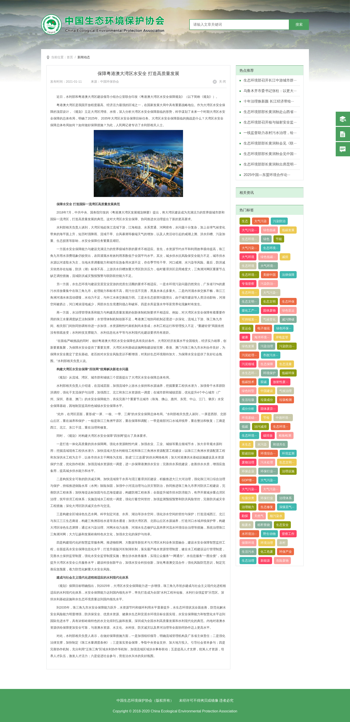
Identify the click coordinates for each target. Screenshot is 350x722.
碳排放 (268, 435)
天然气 (259, 516)
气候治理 (285, 391)
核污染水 (276, 516)
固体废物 (269, 310)
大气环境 (248, 257)
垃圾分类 (248, 498)
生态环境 (248, 266)
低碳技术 (248, 382)
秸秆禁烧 (263, 525)
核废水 (246, 525)
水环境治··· (249, 534)
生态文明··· (249, 301)
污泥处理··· (249, 355)
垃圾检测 (285, 400)
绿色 (266, 239)
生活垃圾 (248, 400)
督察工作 (288, 534)
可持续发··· (249, 319)
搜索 (299, 24)
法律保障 (288, 274)
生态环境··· (249, 239)
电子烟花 (263, 328)
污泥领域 (248, 364)
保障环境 (248, 542)
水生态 (246, 444)
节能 (279, 239)
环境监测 (288, 453)
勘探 (245, 516)
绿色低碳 (269, 230)
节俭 (266, 417)
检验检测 (285, 435)
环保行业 (266, 498)
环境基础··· (249, 417)
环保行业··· (268, 471)
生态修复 (266, 507)
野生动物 (269, 534)
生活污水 (248, 551)
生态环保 (288, 301)
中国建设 (266, 391)
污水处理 (266, 462)
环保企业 (248, 471)
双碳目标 (248, 453)
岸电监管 (282, 337)
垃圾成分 (266, 400)
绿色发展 (248, 346)
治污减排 (260, 426)
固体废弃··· (268, 408)
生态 (245, 221)
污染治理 (266, 346)
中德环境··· (283, 417)
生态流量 (285, 364)
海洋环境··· (261, 337)
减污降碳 (288, 319)
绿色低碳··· (268, 257)
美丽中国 (269, 274)
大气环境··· (268, 266)
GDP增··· (248, 480)
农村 (282, 542)
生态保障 (266, 364)
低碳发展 (288, 230)
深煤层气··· (286, 507)
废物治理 (248, 462)
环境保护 (269, 373)
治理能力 (248, 507)
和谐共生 (279, 444)
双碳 (263, 382)
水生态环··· (249, 373)
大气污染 (260, 221)
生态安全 (282, 525)
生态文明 (269, 301)
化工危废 (266, 551)
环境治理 (266, 542)
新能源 (265, 560)
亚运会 (246, 328)
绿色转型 (248, 391)
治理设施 (288, 471)
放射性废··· (280, 382)
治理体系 (285, 498)
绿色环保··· (283, 328)
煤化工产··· (249, 310)
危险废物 (282, 560)
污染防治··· (268, 283)
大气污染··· (249, 230)
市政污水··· (270, 355)
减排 (285, 257)
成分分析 (248, 408)
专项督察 (248, 283)
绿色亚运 (288, 310)
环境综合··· (268, 453)
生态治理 (248, 560)
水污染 (262, 444)
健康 (245, 337)
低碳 (245, 426)
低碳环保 (288, 373)
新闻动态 (83, 57)
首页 (70, 57)
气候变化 (269, 319)
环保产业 (285, 551)
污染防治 (279, 221)
